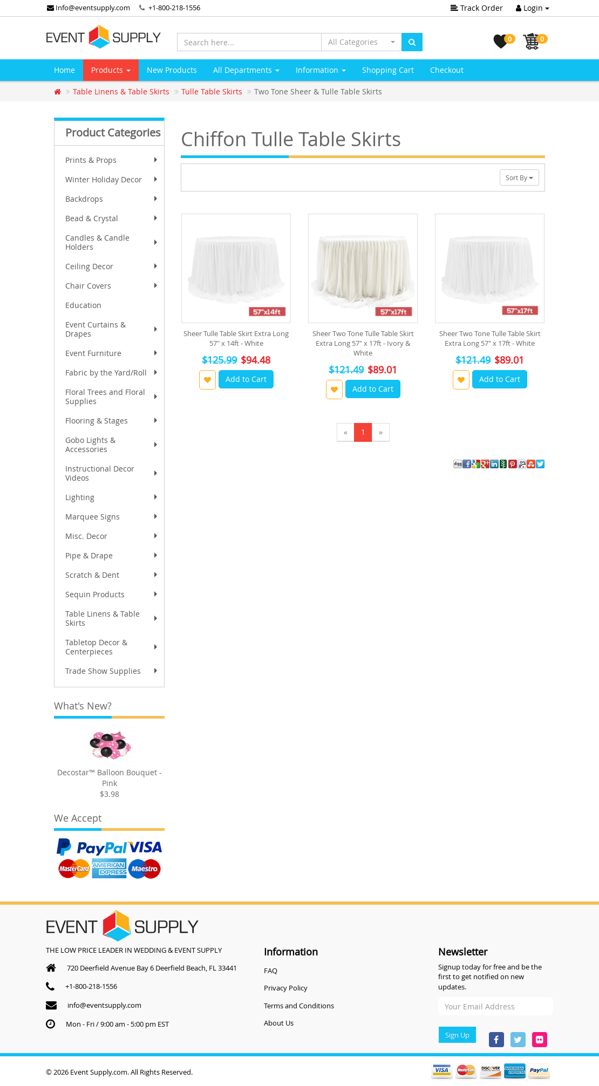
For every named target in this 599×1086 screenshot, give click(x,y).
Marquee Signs (112, 516)
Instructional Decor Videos (112, 473)
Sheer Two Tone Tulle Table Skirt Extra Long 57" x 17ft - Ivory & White (363, 343)
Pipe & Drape (112, 555)
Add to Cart (246, 379)
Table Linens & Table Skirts (112, 618)
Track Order (477, 8)
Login (532, 8)
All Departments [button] (246, 70)
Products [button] (111, 70)
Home (64, 70)
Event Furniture (112, 353)
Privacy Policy (286, 988)
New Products (172, 70)
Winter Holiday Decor (112, 179)
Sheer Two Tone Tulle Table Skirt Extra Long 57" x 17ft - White (490, 338)
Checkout (447, 70)
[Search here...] (249, 42)
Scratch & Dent (112, 575)
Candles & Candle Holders (112, 242)
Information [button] (321, 70)
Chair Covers (112, 286)
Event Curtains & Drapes (112, 329)
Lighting (112, 497)
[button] (361, 42)
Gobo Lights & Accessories (112, 444)
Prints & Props (112, 160)
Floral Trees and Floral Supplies (112, 396)
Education (83, 305)
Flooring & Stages (112, 420)
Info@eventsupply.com (88, 7)
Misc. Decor (112, 536)
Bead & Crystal (112, 218)
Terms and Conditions (299, 1005)
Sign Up (457, 1035)
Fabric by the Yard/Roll (112, 372)
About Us (279, 1023)
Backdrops (112, 199)
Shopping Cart (388, 70)
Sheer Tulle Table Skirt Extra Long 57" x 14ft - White (236, 338)
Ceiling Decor (112, 266)
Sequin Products (112, 594)
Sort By (519, 177)
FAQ (270, 970)
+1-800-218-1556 (174, 7)
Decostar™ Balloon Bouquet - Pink (109, 777)
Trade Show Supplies (112, 671)
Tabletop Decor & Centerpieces (112, 647)
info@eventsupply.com (104, 1005)
